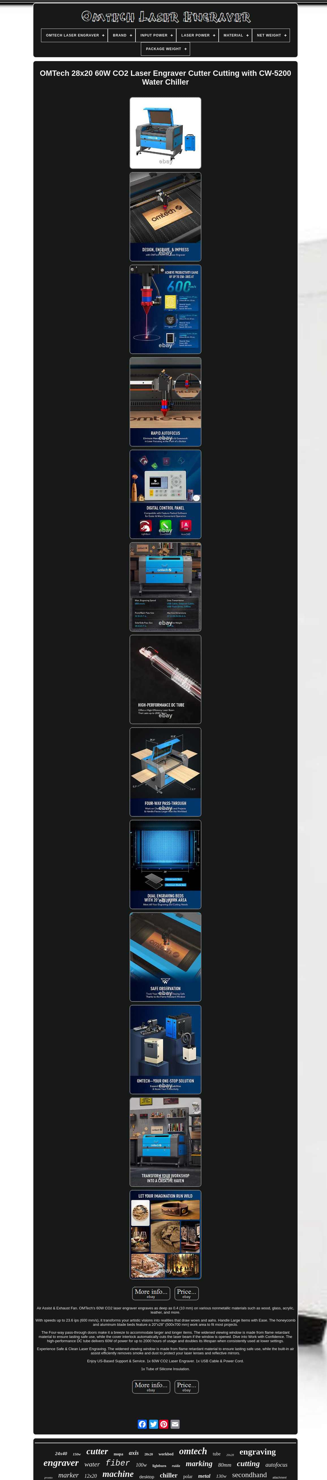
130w (221, 1476)
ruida (176, 1466)
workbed (165, 1454)
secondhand (249, 1475)
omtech (193, 1451)
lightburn (159, 1466)
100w (141, 1465)
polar (188, 1476)
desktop (146, 1476)
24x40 (61, 1453)
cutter (97, 1451)
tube (217, 1453)
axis (134, 1452)
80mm (224, 1465)
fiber (118, 1463)
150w (77, 1454)
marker (68, 1475)
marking (199, 1463)
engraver (61, 1462)
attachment (279, 1477)
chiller (169, 1475)
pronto (48, 1477)
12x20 (90, 1476)
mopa (118, 1454)
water (92, 1464)
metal (204, 1476)
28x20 (148, 1454)
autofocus (277, 1465)
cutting (248, 1463)
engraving (258, 1451)
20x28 (230, 1455)
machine (118, 1474)
